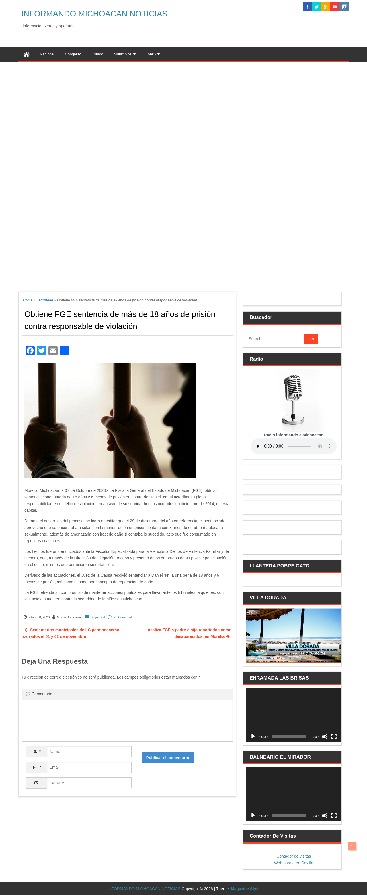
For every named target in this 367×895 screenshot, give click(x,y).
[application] (293, 715)
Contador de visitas (293, 856)
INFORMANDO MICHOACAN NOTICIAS (94, 13)
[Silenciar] (325, 736)
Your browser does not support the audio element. (294, 446)
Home (27, 300)
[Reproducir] (253, 736)
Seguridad (44, 300)
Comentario (43, 694)
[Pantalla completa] (334, 736)
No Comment (122, 617)
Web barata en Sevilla (293, 863)
